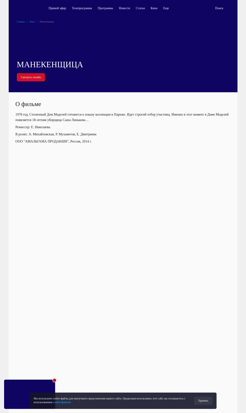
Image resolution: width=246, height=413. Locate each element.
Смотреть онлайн (31, 77)
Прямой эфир (57, 8)
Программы (105, 8)
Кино (154, 8)
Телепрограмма (82, 8)
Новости (124, 8)
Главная (21, 21)
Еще (168, 8)
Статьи (140, 8)
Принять (203, 400)
